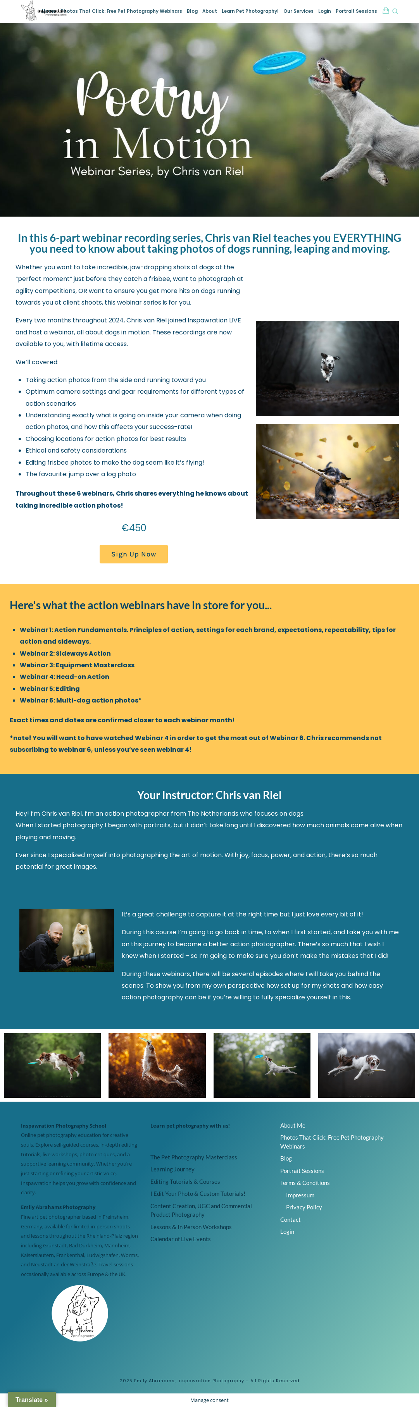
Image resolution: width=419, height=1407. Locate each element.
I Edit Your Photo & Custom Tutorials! (197, 1193)
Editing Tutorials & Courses (185, 1181)
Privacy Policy (304, 1207)
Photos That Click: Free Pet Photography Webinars (121, 11)
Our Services (298, 11)
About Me (292, 1125)
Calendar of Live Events (180, 1238)
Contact (290, 1219)
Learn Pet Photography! (250, 11)
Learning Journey (172, 1169)
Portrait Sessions (356, 11)
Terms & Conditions (305, 1182)
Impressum (300, 1195)
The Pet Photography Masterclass (193, 1157)
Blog (192, 11)
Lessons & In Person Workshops (191, 1226)
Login (324, 11)
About (209, 11)
